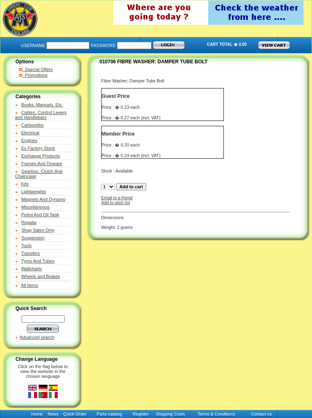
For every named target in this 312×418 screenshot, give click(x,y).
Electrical (30, 132)
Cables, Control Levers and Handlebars (41, 115)
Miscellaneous (35, 207)
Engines (29, 140)
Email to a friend (116, 197)
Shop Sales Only (37, 230)
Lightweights (33, 191)
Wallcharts (31, 268)
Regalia (28, 222)
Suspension (33, 237)
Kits (24, 183)
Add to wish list (115, 202)
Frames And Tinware (41, 163)
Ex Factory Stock (38, 148)
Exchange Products (40, 155)
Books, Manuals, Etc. (42, 104)
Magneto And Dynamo (43, 199)
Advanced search (37, 337)
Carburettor (32, 125)
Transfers (30, 253)
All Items (29, 285)
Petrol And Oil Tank (40, 214)
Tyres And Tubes (37, 261)
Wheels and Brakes (40, 276)
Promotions (33, 75)
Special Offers (36, 69)
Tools (26, 245)
